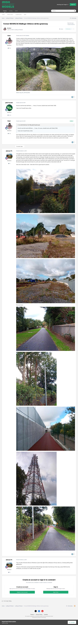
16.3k (9, 115)
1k (9, 163)
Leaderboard (18, 14)
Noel (10, 28)
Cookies (46, 614)
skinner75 (9, 151)
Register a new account (22, 592)
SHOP (16, 10)
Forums (5, 11)
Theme (32, 614)
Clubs (3, 14)
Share (61, 29)
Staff (25, 14)
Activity (10, 10)
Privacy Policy (39, 614)
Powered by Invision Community (39, 617)
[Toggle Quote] (18, 125)
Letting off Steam (19, 29)
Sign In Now (55, 592)
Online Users (10, 14)
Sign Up (73, 4)
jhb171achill (9, 102)
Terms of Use (5, 623)
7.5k (9, 48)
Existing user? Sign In (62, 4)
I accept (72, 622)
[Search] (58, 11)
